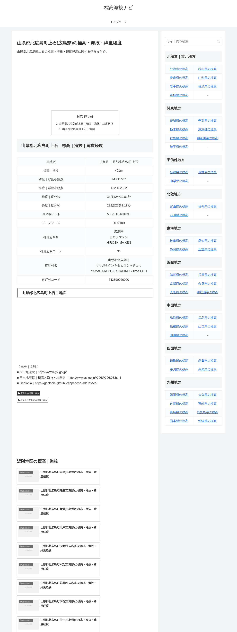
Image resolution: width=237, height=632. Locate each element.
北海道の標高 (179, 69)
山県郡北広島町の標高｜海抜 (32, 401)
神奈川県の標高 (207, 138)
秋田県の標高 (207, 69)
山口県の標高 (207, 326)
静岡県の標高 (179, 249)
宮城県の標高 (179, 95)
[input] (193, 41)
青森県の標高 (179, 78)
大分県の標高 (207, 395)
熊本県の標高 (179, 421)
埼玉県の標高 (179, 147)
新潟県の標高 (179, 172)
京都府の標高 (179, 283)
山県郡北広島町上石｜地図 (78, 129)
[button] (218, 41)
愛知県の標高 (207, 240)
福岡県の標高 (179, 395)
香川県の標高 (179, 369)
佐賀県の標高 (179, 403)
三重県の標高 (207, 249)
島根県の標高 (179, 326)
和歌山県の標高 (207, 292)
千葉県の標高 (207, 120)
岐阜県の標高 (179, 240)
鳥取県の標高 (179, 317)
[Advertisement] (85, 82)
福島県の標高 (207, 86)
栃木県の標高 (179, 129)
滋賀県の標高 (179, 274)
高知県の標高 (207, 369)
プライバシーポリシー (210, 621)
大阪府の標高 (179, 292)
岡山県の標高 (179, 335)
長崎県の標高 (179, 412)
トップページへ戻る (184, 621)
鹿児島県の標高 (207, 412)
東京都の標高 (207, 129)
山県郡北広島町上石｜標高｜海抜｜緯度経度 (86, 123)
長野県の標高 (207, 172)
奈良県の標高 (207, 283)
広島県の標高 (207, 317)
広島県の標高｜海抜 (28, 394)
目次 (80, 116)
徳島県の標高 (179, 360)
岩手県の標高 (179, 86)
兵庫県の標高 (207, 274)
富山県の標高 (179, 206)
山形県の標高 (207, 78)
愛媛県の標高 (207, 360)
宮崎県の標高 (207, 403)
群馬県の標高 (179, 138)
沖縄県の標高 (207, 421)
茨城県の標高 (179, 120)
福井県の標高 (207, 206)
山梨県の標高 (179, 181)
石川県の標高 (179, 215)
